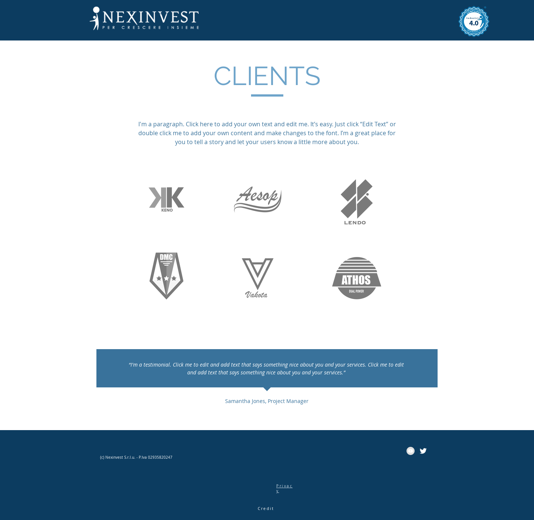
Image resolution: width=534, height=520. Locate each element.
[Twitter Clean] (423, 451)
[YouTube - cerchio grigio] (410, 451)
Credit (266, 508)
